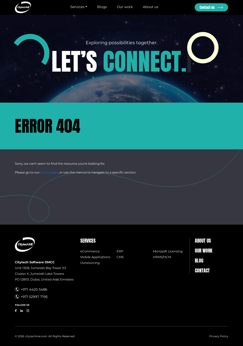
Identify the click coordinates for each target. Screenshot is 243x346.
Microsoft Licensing (168, 251)
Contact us (207, 7)
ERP (120, 251)
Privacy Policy (218, 336)
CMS (120, 257)
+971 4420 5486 (34, 289)
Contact (202, 270)
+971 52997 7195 (34, 297)
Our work (125, 7)
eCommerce (90, 251)
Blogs (102, 7)
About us (150, 7)
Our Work (203, 250)
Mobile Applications (95, 257)
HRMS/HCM (162, 257)
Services (77, 7)
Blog (199, 260)
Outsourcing (90, 263)
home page (49, 172)
